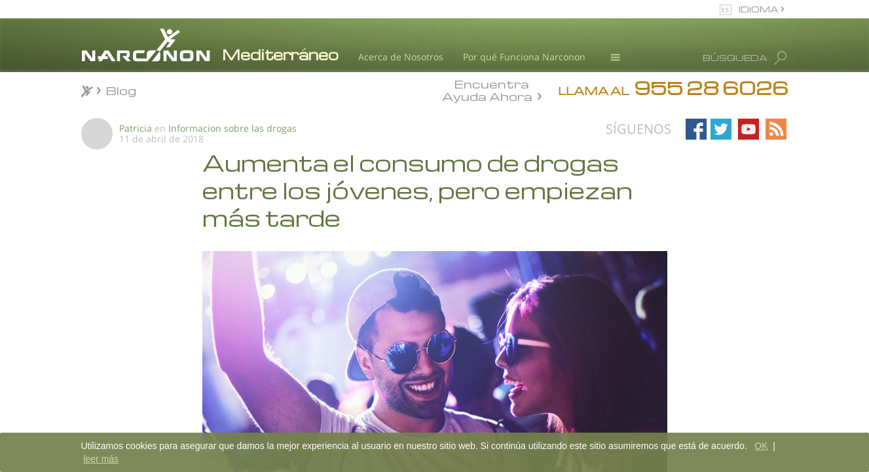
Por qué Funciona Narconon (524, 56)
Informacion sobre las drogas (232, 128)
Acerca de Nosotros (400, 56)
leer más (101, 459)
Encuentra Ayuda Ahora (487, 89)
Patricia (135, 128)
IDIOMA (760, 8)
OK (760, 446)
